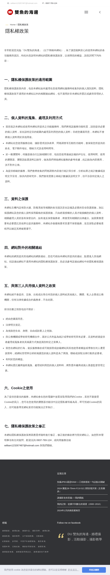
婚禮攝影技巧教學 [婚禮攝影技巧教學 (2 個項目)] (41, 552)
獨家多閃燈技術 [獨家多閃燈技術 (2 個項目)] (29, 546)
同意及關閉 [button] (94, 570)
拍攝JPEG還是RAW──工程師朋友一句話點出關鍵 (81, 482)
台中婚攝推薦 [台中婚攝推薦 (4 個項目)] (28, 536)
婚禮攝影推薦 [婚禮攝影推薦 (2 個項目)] (8, 552)
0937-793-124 (51, 3)
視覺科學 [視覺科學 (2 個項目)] (6, 546)
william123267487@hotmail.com (21, 445)
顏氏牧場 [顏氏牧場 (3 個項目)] (42, 541)
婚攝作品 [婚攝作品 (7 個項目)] (26, 531)
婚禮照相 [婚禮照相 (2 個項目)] (42, 546)
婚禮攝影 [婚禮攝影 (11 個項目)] (6, 531)
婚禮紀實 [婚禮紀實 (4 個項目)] (46, 531)
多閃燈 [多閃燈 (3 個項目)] (15, 541)
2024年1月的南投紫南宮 (68, 510)
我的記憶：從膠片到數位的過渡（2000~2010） (79, 504)
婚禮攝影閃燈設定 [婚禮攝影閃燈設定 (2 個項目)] (23, 552)
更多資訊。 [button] (73, 570)
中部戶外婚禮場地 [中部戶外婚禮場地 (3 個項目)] (28, 541)
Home (13, 24)
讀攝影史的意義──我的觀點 (70, 498)
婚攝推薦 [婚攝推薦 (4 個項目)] (6, 536)
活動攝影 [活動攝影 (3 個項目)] (40, 536)
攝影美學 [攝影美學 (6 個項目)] (36, 531)
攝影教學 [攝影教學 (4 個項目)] (16, 536)
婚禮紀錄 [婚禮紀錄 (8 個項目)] (16, 531)
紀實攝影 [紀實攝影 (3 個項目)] (6, 541)
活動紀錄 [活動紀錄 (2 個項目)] (16, 546)
